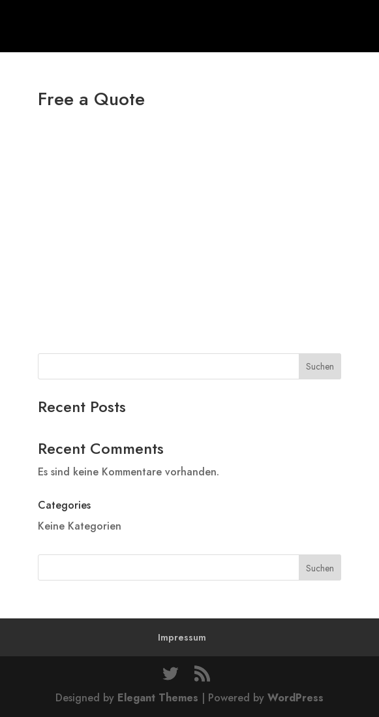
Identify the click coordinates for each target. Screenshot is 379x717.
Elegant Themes (157, 697)
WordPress (295, 697)
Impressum (182, 637)
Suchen (320, 366)
